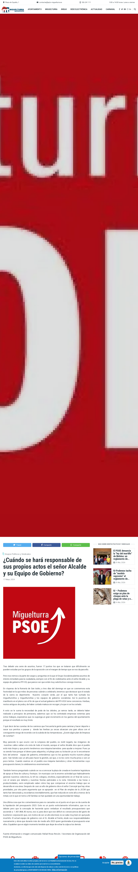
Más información (59, 870)
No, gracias (117, 862)
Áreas (64, 9)
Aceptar (105, 862)
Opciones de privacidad (69, 856)
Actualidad (96, 9)
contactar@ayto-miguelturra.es (50, 2)
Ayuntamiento (35, 9)
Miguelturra (51, 9)
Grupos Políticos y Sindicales (18, 554)
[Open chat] (128, 862)
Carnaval (110, 9)
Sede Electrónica (78, 9)
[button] (17, 545)
